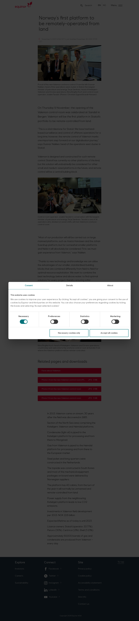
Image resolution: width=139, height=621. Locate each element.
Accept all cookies (109, 333)
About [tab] (110, 286)
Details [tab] (69, 286)
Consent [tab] (29, 286)
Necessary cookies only (69, 333)
